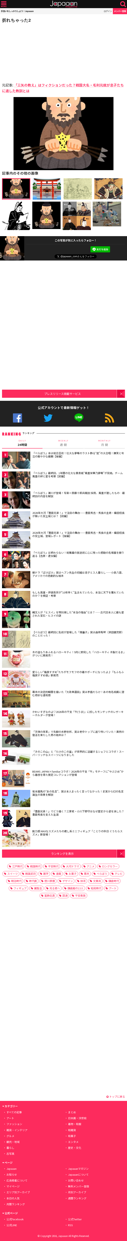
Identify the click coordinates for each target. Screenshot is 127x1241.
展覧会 (38, 888)
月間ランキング (15, 1204)
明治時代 (16, 881)
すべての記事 (14, 1112)
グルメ (10, 1136)
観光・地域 (13, 1142)
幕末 (86, 874)
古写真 (10, 1154)
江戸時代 (17, 866)
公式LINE (78, 418)
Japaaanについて (78, 1174)
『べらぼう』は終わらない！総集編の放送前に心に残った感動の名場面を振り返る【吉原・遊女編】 (78, 554)
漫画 (58, 874)
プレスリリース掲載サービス (62, 393)
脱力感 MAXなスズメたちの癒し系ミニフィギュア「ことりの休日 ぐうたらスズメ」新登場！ (77, 832)
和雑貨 (72, 1130)
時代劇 (33, 881)
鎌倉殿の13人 (75, 888)
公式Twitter (48, 418)
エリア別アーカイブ (18, 1192)
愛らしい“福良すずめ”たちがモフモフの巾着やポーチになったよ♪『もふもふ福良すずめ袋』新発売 (78, 673)
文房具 (97, 881)
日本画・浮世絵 (77, 1118)
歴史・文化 (74, 1148)
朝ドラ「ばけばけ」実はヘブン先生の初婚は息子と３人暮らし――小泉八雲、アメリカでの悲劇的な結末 (78, 574)
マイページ (13, 1186)
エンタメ (73, 1142)
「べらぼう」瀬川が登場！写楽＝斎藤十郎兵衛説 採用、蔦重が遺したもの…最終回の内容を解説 (78, 494)
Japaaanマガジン (78, 1169)
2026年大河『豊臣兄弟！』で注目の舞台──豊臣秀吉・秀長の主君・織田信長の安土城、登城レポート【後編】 (78, 534)
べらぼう (102, 874)
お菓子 (73, 874)
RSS (109, 418)
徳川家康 (49, 881)
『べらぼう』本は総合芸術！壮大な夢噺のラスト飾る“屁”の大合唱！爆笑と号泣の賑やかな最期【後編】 (78, 454)
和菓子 (72, 1136)
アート (113, 888)
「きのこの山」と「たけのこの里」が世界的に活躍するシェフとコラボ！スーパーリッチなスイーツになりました (78, 753)
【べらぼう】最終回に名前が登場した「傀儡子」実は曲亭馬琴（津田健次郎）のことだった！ (78, 633)
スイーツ (12, 874)
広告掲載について (16, 1180)
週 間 (63, 443)
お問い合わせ (76, 1180)
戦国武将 (30, 874)
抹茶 (83, 881)
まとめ (72, 1112)
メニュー (3, 4)
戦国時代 (35, 866)
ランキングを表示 (62, 853)
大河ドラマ (72, 866)
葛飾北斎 (49, 895)
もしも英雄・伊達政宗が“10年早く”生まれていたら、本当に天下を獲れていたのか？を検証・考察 (78, 594)
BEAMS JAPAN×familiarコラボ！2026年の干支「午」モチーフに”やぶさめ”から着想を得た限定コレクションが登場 (78, 773)
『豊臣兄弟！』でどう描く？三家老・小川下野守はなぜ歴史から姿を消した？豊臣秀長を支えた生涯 (78, 812)
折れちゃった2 (16, 20)
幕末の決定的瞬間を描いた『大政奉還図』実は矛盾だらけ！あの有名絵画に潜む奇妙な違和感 (78, 693)
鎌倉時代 (113, 881)
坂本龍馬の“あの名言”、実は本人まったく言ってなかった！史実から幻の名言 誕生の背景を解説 (78, 793)
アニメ (90, 866)
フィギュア (20, 888)
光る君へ (54, 888)
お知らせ (11, 1174)
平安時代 (53, 866)
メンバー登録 (120, 11)
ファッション (14, 1124)
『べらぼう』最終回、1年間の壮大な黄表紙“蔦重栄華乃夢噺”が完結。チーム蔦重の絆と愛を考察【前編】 (77, 474)
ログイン (108, 11)
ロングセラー (110, 866)
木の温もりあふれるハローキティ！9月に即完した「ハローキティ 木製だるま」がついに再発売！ (78, 653)
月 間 (104, 443)
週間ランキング (77, 1198)
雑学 (45, 874)
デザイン (67, 881)
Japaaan (63, 4)
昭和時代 (96, 888)
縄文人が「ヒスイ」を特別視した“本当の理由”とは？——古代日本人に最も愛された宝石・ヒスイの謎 (78, 613)
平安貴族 (80, 895)
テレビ (119, 874)
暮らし (10, 1148)
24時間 (22, 443)
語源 (65, 895)
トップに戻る (115, 1096)
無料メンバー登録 (78, 1186)
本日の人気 (13, 1198)
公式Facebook (17, 418)
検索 (123, 4)
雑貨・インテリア (16, 1130)
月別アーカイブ (77, 1192)
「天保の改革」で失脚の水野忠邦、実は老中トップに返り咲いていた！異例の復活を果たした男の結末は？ (78, 733)
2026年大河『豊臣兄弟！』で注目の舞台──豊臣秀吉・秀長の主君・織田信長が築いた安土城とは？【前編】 (78, 514)
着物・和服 (74, 1124)
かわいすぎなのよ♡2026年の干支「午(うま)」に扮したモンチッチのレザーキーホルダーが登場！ (78, 713)
